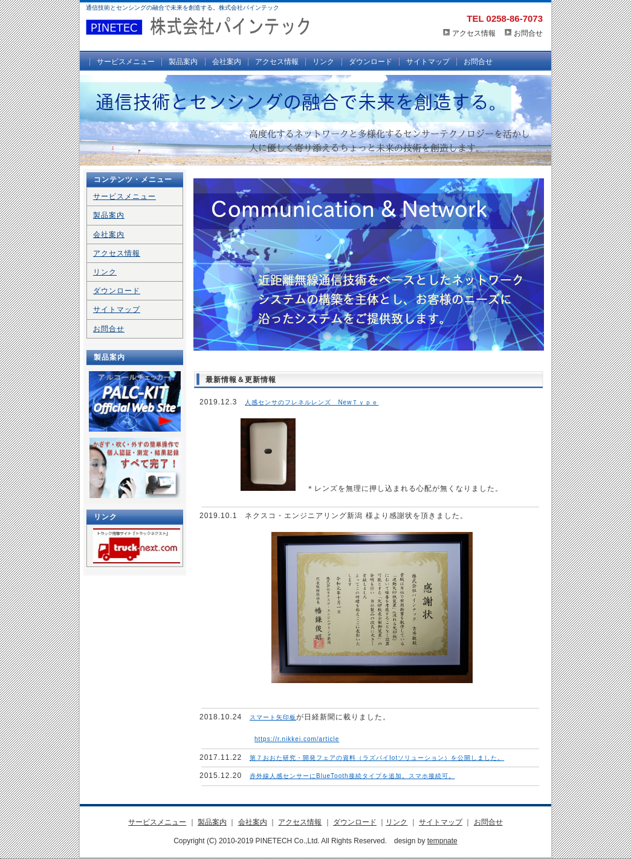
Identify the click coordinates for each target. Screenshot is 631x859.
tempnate (442, 841)
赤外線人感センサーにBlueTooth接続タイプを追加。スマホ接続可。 (352, 776)
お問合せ (528, 33)
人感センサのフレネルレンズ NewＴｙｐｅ (311, 402)
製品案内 (183, 61)
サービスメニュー (126, 61)
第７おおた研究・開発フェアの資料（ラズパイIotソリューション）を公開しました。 (377, 757)
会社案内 (226, 61)
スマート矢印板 (273, 717)
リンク (323, 61)
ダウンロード (370, 61)
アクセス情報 (474, 33)
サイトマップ (428, 61)
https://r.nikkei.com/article (296, 739)
